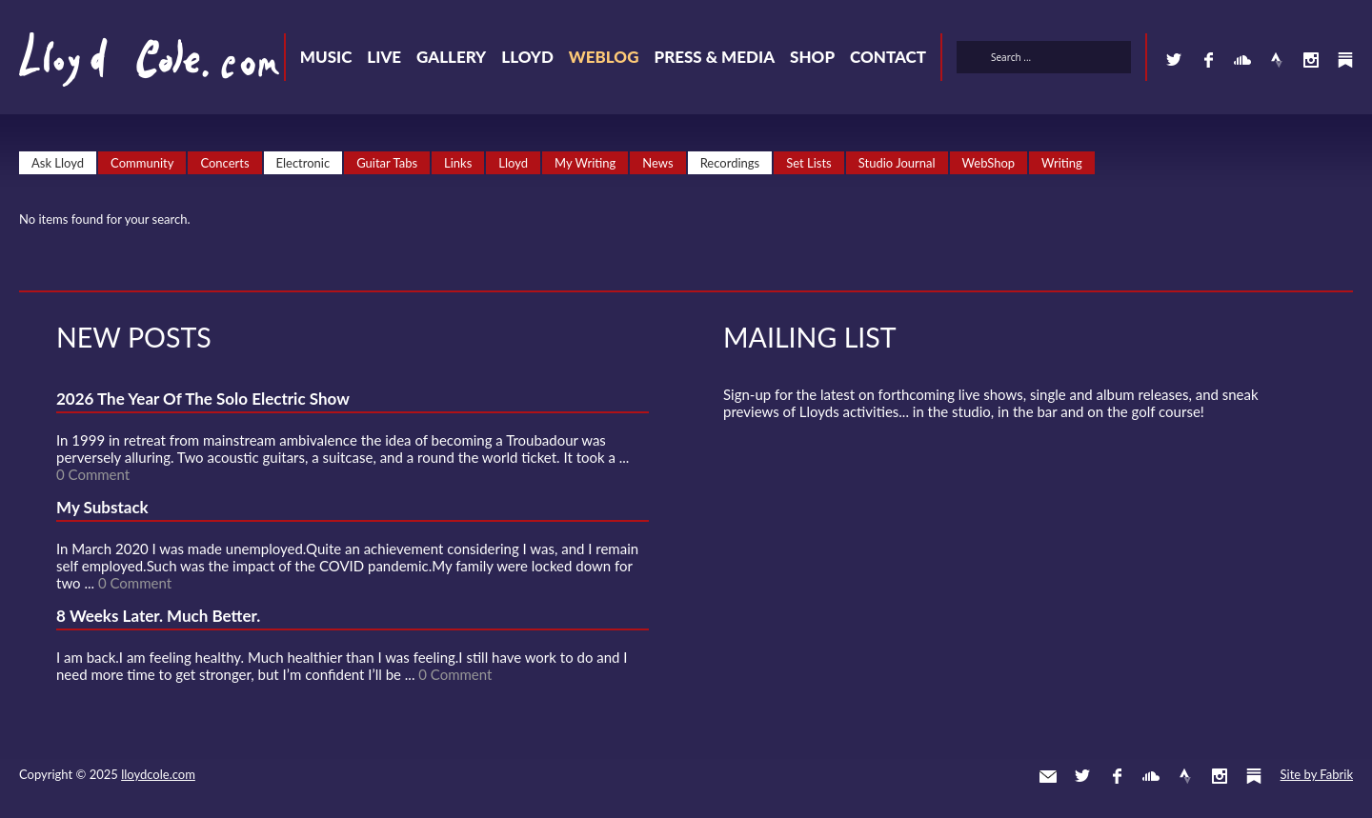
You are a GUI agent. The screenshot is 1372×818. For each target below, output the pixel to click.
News (657, 162)
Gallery (451, 57)
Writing (1061, 162)
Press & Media (714, 57)
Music (326, 57)
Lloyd (527, 57)
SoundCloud (1242, 60)
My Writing (585, 162)
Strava (1277, 60)
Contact (888, 57)
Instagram (1311, 60)
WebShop (989, 162)
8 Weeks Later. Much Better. (158, 616)
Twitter (1174, 60)
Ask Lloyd (57, 162)
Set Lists (809, 162)
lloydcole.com (158, 774)
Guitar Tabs (386, 162)
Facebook (1208, 60)
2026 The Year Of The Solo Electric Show (203, 399)
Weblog (604, 57)
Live (384, 57)
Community (142, 162)
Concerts (224, 162)
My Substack (102, 507)
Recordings (730, 162)
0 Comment (93, 474)
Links (458, 162)
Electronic (303, 162)
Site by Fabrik (1317, 774)
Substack (1345, 60)
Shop (812, 57)
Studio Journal (897, 162)
